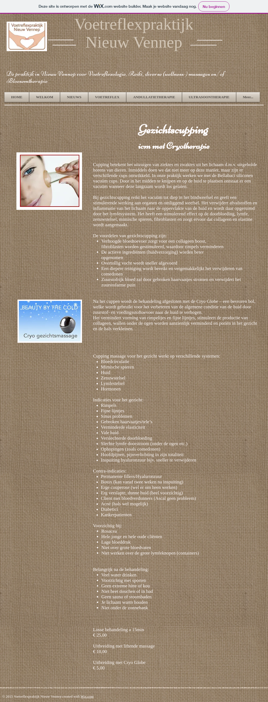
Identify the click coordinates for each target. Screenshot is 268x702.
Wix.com (87, 696)
